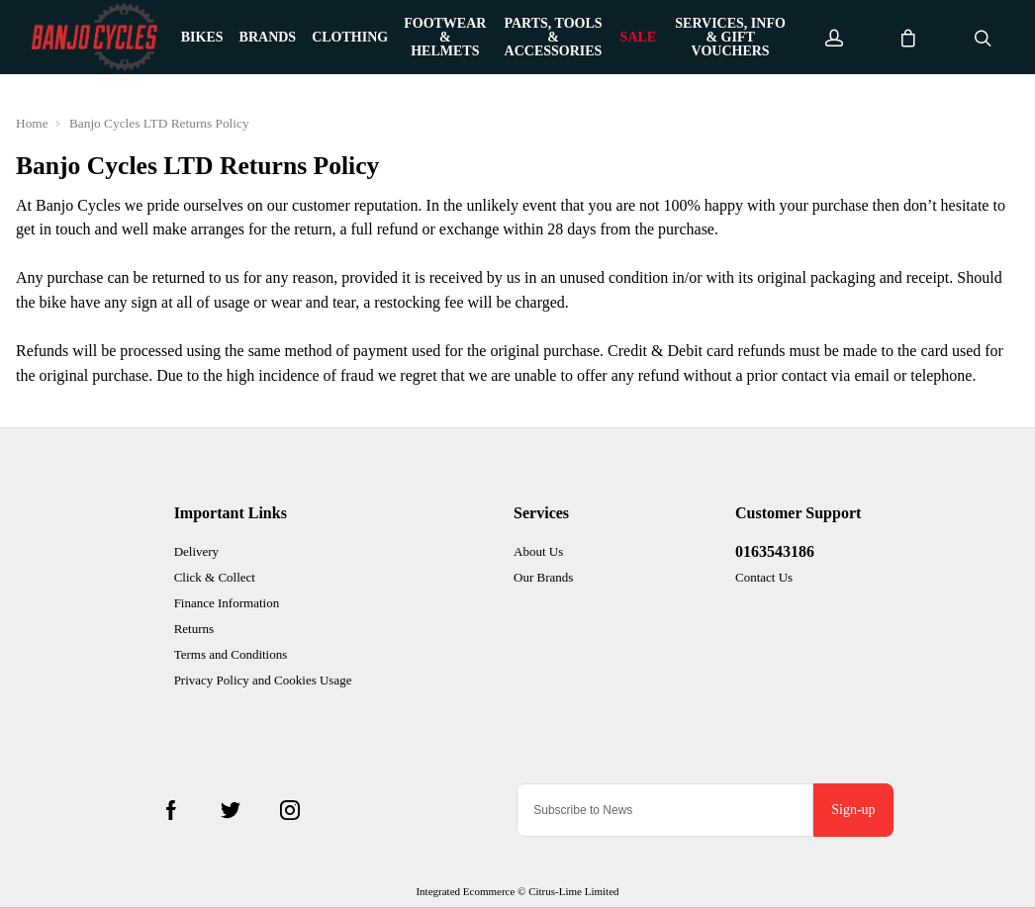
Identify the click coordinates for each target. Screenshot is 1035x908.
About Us (538, 551)
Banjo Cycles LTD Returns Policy (159, 123)
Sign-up (853, 809)
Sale (638, 38)
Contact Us (764, 577)
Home (32, 123)
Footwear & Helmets (445, 37)
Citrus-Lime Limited (573, 891)
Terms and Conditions (231, 654)
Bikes (202, 38)
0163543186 (774, 551)
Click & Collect (214, 577)
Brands (268, 38)
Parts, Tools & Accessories (553, 37)
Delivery (196, 551)
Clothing (350, 38)
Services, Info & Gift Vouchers (730, 37)
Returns (194, 628)
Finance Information (227, 602)
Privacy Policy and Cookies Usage (263, 680)
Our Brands (543, 577)
